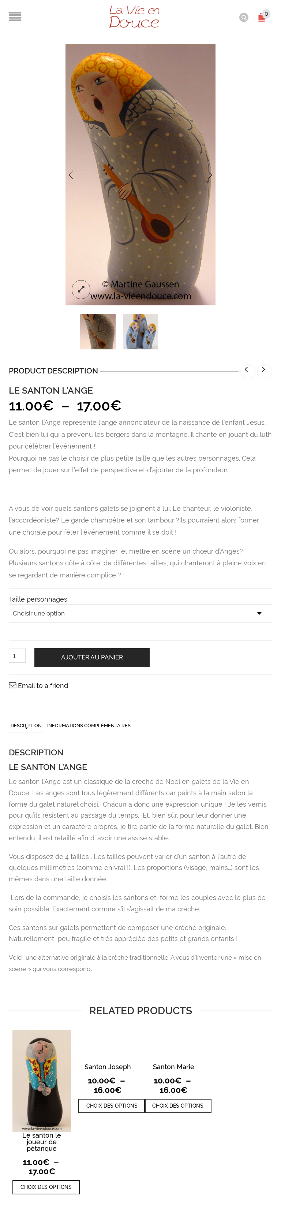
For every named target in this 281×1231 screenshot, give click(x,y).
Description (26, 725)
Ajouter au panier (92, 657)
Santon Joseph (108, 1066)
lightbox (81, 289)
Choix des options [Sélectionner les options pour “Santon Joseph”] (112, 1105)
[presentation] (70, 174)
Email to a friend (43, 685)
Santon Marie (173, 1066)
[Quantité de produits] (17, 655)
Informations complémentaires (89, 725)
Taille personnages (38, 598)
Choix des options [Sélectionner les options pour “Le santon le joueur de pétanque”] (46, 1187)
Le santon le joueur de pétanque (41, 1141)
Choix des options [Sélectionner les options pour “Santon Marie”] (177, 1105)
